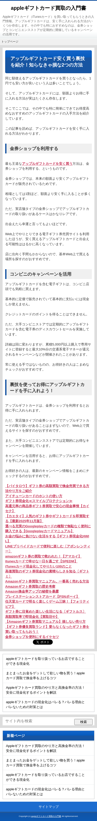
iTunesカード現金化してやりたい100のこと (38, 566)
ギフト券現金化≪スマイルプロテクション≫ (38, 501)
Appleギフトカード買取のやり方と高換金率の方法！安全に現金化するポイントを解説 (45, 690)
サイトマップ (49, 807)
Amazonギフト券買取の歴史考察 (30, 586)
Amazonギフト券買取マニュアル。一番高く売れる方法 (47, 581)
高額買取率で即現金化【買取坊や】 (32, 617)
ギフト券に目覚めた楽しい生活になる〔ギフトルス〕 (45, 611)
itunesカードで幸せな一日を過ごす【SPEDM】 (41, 561)
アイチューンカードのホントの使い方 (33, 496)
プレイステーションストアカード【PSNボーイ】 (42, 596)
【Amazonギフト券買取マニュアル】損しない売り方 (45, 621)
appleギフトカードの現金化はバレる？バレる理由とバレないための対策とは (45, 704)
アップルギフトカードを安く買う (47, 164)
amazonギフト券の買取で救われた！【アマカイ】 (43, 556)
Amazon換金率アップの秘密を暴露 (32, 591)
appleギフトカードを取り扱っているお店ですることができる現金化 (45, 661)
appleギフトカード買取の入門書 (48, 8)
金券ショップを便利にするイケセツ (32, 637)
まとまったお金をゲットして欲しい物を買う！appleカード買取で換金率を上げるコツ (45, 675)
